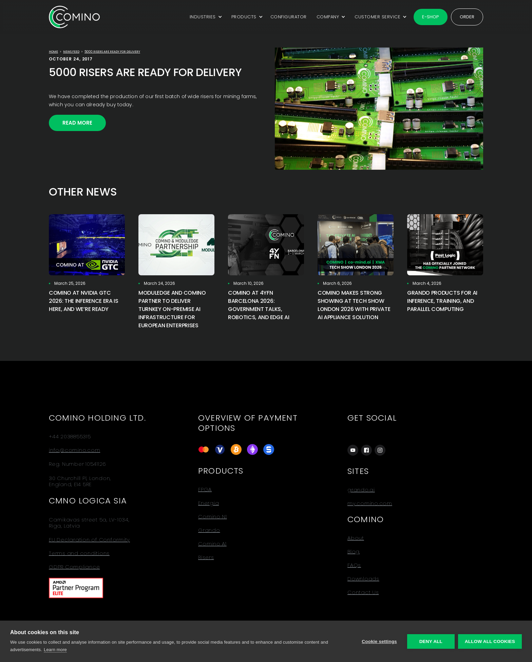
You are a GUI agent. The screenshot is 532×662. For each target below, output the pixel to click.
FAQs (354, 565)
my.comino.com (369, 503)
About (355, 538)
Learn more (55, 649)
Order (467, 17)
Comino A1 (212, 544)
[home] (74, 17)
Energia (208, 503)
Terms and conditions (79, 553)
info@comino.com (74, 450)
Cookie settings (379, 641)
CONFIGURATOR (288, 17)
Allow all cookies (490, 641)
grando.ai (361, 490)
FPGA (205, 489)
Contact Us (363, 592)
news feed (71, 52)
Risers (206, 557)
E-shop (430, 17)
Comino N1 (212, 516)
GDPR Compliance (74, 567)
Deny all (430, 641)
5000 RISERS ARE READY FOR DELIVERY (112, 52)
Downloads (363, 579)
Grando (209, 530)
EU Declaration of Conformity (89, 540)
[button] (205, 17)
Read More (77, 122)
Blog (353, 551)
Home (53, 52)
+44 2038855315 (70, 436)
